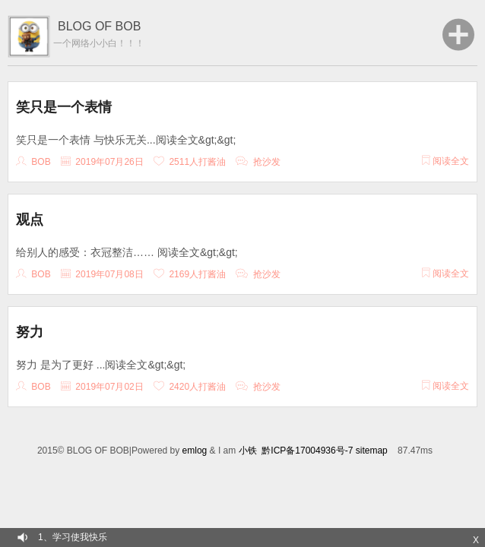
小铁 (248, 450)
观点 (29, 219)
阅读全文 (445, 161)
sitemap (372, 450)
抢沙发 (267, 162)
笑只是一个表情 (64, 107)
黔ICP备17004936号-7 (307, 450)
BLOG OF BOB (99, 26)
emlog (195, 450)
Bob (40, 162)
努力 (29, 332)
